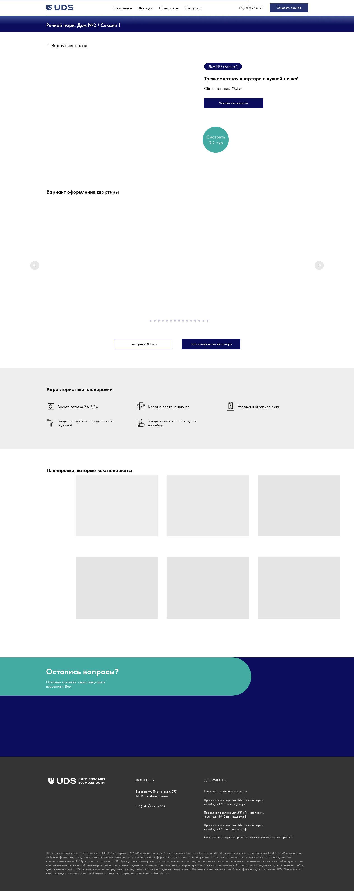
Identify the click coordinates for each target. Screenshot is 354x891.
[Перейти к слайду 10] (183, 321)
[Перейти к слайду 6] (167, 321)
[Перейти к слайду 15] (203, 321)
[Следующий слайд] (319, 265)
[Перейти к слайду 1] (146, 321)
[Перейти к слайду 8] (175, 321)
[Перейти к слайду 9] (179, 321)
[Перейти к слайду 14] (199, 321)
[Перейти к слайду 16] (207, 321)
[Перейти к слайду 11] (187, 321)
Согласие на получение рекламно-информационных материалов (248, 837)
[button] (289, 7)
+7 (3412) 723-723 (251, 8)
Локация (145, 8)
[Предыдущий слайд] (34, 265)
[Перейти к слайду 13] (195, 321)
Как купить (193, 8)
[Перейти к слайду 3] (155, 321)
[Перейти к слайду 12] (191, 321)
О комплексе (122, 8)
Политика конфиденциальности (225, 791)
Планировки (168, 8)
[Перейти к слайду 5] (163, 321)
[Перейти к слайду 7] (171, 321)
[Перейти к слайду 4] (159, 321)
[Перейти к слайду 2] (150, 321)
